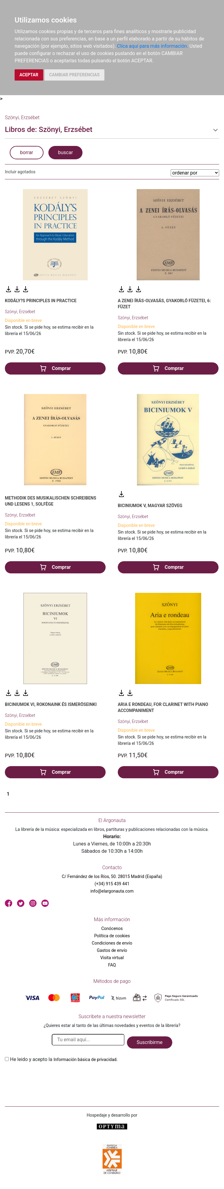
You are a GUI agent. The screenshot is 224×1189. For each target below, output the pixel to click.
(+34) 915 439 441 (112, 883)
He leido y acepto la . (64, 1059)
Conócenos (112, 928)
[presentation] (51, 1077)
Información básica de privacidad (85, 1059)
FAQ (112, 965)
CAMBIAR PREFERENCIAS (74, 74)
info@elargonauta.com (112, 891)
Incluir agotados (20, 171)
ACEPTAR (28, 74)
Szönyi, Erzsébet (20, 311)
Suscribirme (150, 1042)
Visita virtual (112, 957)
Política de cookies (112, 935)
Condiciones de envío (112, 943)
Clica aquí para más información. (152, 46)
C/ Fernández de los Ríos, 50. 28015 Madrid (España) (112, 876)
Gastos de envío (112, 950)
